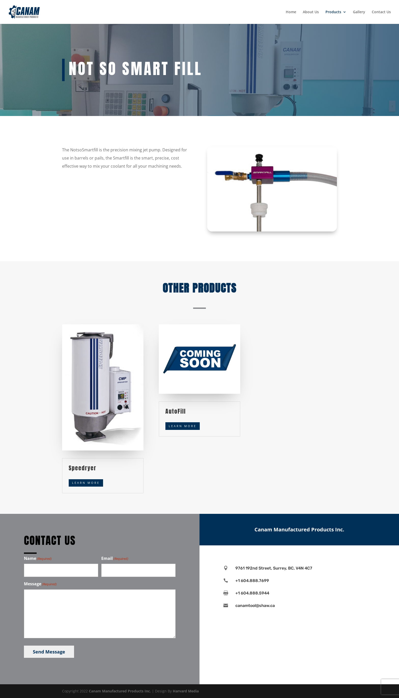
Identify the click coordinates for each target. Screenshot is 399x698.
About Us (311, 12)
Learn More (86, 483)
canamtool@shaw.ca (255, 605)
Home (291, 12)
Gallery (359, 12)
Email (114, 559)
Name (38, 559)
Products (333, 12)
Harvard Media (186, 691)
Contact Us (381, 12)
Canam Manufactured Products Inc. (120, 691)
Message (40, 584)
